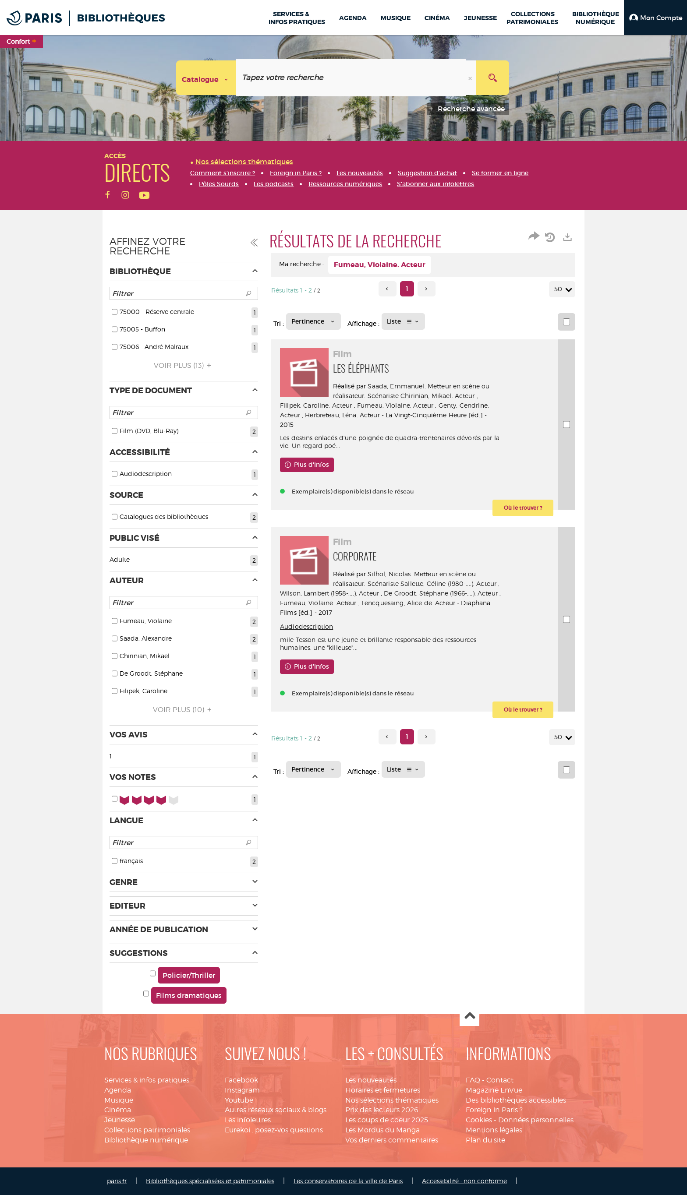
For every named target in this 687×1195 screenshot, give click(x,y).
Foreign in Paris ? (494, 1110)
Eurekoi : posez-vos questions (274, 1130)
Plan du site (485, 1140)
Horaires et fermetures (382, 1090)
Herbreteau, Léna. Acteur (395, 415)
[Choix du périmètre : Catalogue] (206, 77)
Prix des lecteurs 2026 (381, 1110)
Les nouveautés (371, 1080)
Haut (469, 1016)
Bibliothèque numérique (146, 1140)
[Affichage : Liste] (403, 321)
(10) (183, 709)
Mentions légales (494, 1130)
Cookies (479, 1120)
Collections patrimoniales (147, 1130)
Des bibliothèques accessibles (516, 1100)
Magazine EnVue (494, 1090)
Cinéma (117, 1110)
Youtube (239, 1100)
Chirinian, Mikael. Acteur (441, 395)
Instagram (242, 1090)
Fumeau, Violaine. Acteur (452, 405)
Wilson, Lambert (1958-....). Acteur (389, 593)
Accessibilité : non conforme (464, 1180)
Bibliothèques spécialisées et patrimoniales (210, 1180)
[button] (655, 17)
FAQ (473, 1080)
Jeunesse (119, 1120)
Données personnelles (536, 1120)
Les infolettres (248, 1120)
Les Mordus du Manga (382, 1130)
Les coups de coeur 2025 (386, 1120)
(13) (184, 365)
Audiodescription (306, 626)
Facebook (241, 1080)
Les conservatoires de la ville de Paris (348, 1180)
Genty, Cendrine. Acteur (316, 415)
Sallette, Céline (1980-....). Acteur (452, 583)
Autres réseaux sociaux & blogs (275, 1110)
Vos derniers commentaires (391, 1140)
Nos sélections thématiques (392, 1100)
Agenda (117, 1090)
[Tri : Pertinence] (313, 321)
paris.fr (117, 1180)
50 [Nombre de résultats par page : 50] (559, 289)
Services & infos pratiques (146, 1080)
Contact (499, 1080)
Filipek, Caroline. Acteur (373, 405)
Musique (118, 1100)
